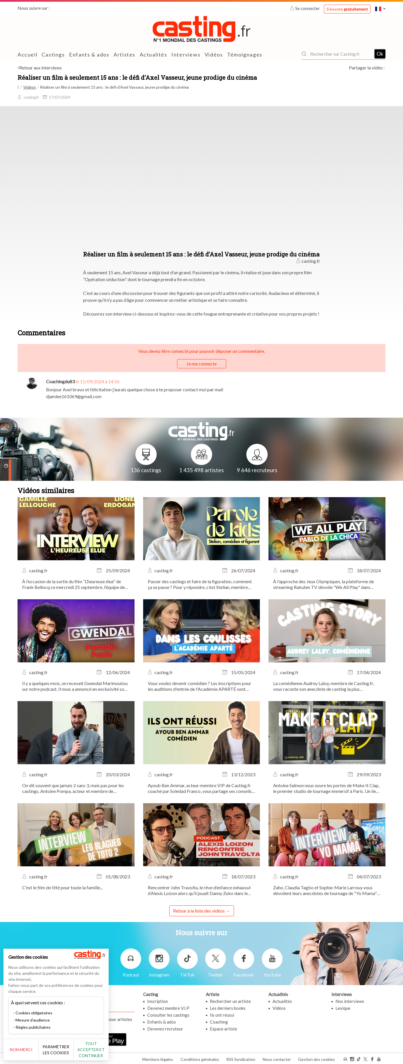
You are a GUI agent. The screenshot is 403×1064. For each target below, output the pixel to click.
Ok (380, 53)
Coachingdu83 (60, 381)
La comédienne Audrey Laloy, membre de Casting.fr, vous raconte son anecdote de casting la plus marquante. (323, 686)
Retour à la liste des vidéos (199, 910)
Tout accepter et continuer (104, 1049)
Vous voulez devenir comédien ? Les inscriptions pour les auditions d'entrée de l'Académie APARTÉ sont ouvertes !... (199, 686)
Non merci (23, 1049)
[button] (380, 8)
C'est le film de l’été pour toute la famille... (62, 887)
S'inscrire (347, 9)
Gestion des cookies (316, 1057)
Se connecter (305, 8)
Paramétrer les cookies (64, 1049)
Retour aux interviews (40, 67)
